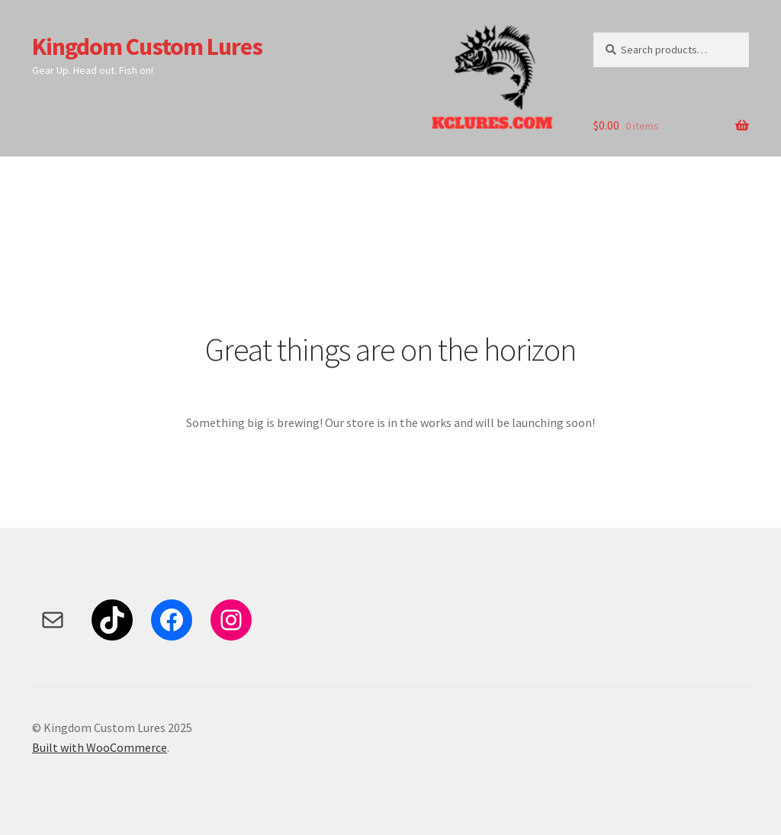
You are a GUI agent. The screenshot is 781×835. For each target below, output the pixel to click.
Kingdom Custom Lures (147, 46)
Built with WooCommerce (99, 747)
